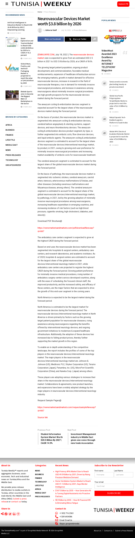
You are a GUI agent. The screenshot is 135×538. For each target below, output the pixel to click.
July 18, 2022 (66, 30)
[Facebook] (6, 514)
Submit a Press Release (124, 531)
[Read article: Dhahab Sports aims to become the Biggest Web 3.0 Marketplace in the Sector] (12, 95)
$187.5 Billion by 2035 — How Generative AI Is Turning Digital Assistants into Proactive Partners (73, 494)
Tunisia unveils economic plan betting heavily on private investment (118, 84)
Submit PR (123, 4)
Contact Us (108, 531)
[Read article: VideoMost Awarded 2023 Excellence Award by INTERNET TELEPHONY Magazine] (116, 37)
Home (40, 12)
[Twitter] (10, 514)
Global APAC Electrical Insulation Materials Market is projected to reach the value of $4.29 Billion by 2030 (119, 136)
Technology (12, 160)
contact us (16, 501)
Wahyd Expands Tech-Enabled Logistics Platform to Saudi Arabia (118, 120)
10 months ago (14, 33)
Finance (9, 135)
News (8, 150)
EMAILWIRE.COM (46, 54)
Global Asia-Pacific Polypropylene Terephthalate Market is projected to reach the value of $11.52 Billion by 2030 (118, 102)
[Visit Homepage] (41, 4)
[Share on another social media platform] (95, 39)
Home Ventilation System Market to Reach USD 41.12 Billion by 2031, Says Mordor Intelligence (73, 484)
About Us (97, 531)
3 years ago (26, 58)
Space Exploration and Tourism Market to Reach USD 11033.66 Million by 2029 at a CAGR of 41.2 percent (27, 46)
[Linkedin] (14, 514)
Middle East (12, 145)
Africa (9, 125)
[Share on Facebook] (51, 39)
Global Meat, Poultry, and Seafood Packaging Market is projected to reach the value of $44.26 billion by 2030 (27, 73)
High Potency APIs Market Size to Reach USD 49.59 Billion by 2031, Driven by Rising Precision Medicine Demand (72, 474)
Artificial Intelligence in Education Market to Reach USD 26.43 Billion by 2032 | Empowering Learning (20, 26)
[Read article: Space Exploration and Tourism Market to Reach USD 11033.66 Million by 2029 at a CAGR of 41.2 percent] (12, 42)
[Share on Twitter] (78, 39)
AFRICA (38, 489)
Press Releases (50, 12)
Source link (43, 417)
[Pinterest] (18, 514)
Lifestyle (10, 140)
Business (10, 130)
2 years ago (26, 86)
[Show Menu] (7, 4)
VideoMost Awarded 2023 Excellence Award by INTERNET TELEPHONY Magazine (109, 60)
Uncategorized (13, 165)
